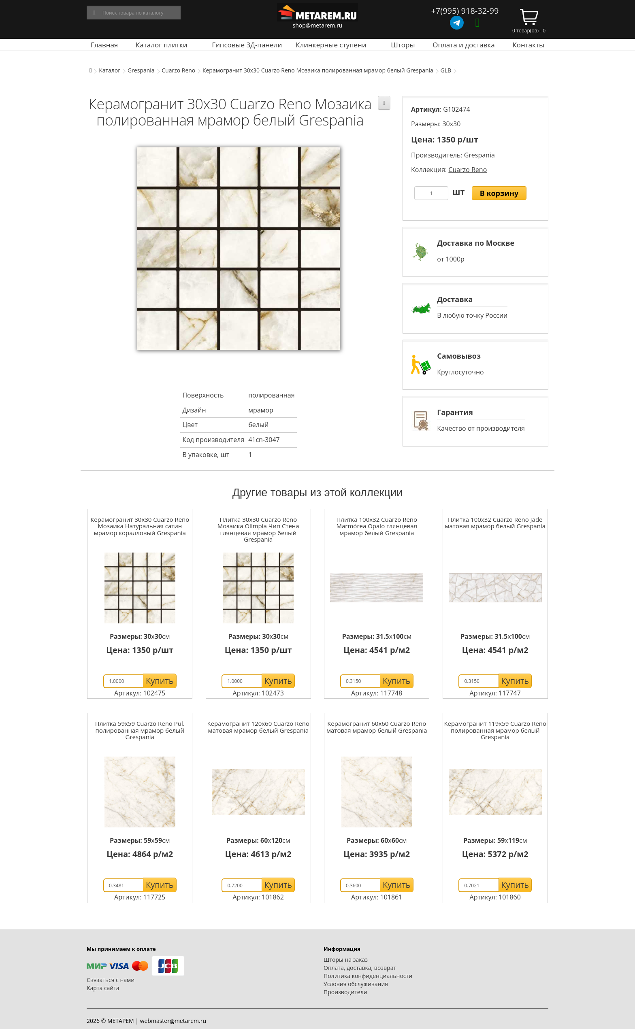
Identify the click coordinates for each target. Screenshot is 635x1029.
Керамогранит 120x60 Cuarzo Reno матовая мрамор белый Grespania (258, 726)
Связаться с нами (110, 980)
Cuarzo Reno (178, 70)
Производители (345, 992)
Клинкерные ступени (331, 44)
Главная (104, 44)
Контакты (528, 44)
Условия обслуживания (356, 984)
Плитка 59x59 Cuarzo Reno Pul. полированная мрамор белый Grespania (140, 730)
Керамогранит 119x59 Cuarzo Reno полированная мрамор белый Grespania (495, 730)
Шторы (403, 44)
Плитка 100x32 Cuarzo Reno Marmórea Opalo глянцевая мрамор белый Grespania (376, 526)
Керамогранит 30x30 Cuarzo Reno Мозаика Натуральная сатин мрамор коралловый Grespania (139, 526)
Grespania (141, 70)
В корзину (499, 193)
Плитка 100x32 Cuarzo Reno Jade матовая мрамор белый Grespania (495, 522)
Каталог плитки (162, 44)
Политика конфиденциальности (368, 976)
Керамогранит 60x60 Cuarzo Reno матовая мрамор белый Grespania (376, 726)
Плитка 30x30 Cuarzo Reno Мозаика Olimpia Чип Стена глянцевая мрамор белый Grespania (258, 529)
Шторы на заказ (346, 959)
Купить (160, 680)
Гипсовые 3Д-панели (247, 44)
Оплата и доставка (464, 44)
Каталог (109, 70)
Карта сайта (103, 988)
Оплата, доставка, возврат (360, 968)
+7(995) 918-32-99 (465, 10)
